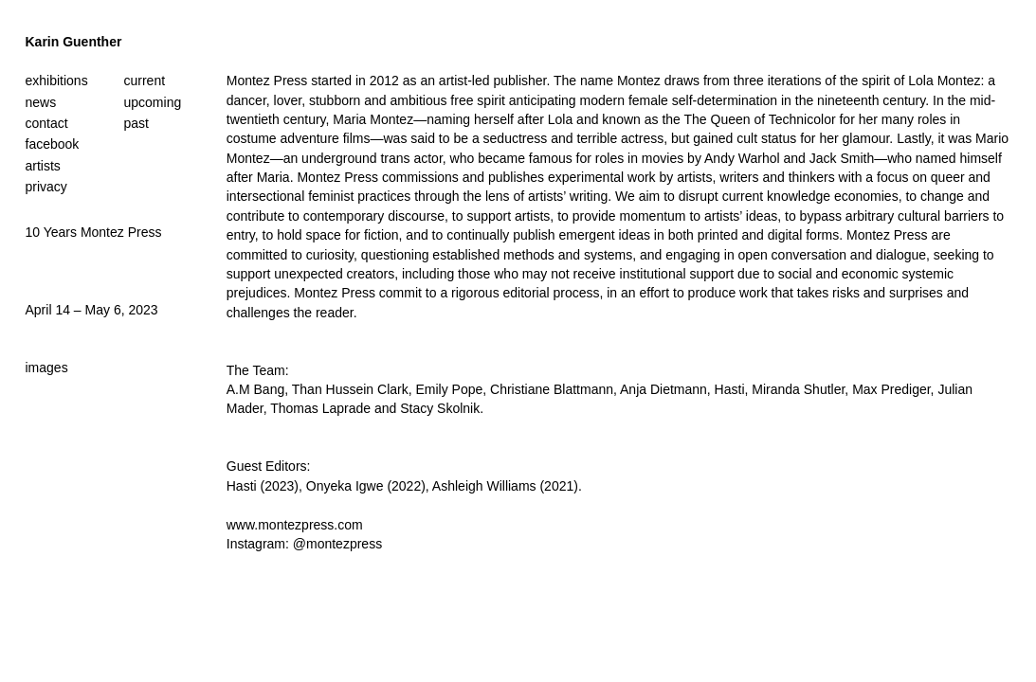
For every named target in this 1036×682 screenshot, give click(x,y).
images (47, 367)
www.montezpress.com (295, 524)
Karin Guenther (74, 41)
